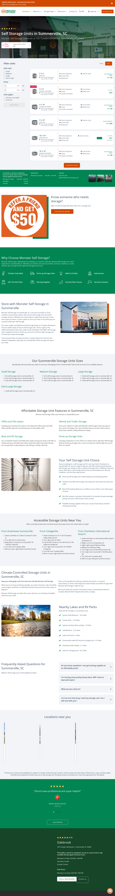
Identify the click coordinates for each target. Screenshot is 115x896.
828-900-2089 (47, 752)
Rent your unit (107, 11)
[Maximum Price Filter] (14, 90)
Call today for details (62, 213)
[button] (92, 180)
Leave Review (57, 814)
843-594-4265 (63, 177)
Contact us (85, 872)
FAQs (96, 895)
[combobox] (16, 45)
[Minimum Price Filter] (14, 85)
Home (74, 895)
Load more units (72, 167)
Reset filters (14, 105)
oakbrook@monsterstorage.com (69, 179)
